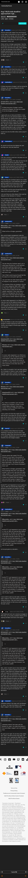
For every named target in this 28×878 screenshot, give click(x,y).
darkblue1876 (8, 221)
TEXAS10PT (8, 445)
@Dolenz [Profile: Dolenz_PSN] (3, 257)
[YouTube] (14, 759)
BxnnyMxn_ (7, 30)
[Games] (19, 1)
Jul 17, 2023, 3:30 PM (22, 141)
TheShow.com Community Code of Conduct (14, 793)
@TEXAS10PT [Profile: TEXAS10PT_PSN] (4, 513)
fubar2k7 (7, 428)
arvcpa (6, 611)
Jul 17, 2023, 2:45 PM (20, 66)
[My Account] (26, 1)
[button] (2, 876)
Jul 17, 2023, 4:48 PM (14, 223)
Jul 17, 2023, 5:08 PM (14, 384)
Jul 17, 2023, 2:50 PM (22, 82)
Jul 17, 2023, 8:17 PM (21, 701)
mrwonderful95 (6, 319)
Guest (6, 99)
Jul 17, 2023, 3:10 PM (14, 99)
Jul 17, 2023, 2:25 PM (20, 30)
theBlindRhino (8, 82)
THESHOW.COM (5, 1)
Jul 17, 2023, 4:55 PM (19, 319)
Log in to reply (22, 23)
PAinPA (6, 155)
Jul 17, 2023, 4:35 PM (18, 177)
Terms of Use (14, 788)
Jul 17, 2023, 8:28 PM (14, 716)
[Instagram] (5, 759)
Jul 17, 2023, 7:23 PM (14, 511)
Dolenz (6, 177)
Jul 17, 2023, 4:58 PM (14, 336)
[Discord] (23, 759)
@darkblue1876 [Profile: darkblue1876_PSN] (5, 339)
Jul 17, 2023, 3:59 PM (19, 155)
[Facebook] (9, 759)
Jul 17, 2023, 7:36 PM (14, 559)
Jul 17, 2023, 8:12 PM (18, 611)
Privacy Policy (14, 790)
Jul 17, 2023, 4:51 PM (14, 255)
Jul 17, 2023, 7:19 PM (14, 447)
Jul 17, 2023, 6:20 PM (19, 428)
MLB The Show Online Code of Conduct (14, 795)
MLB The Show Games (14, 798)
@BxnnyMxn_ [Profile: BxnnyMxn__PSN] (4, 225)
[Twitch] (18, 759)
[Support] (23, 1)
